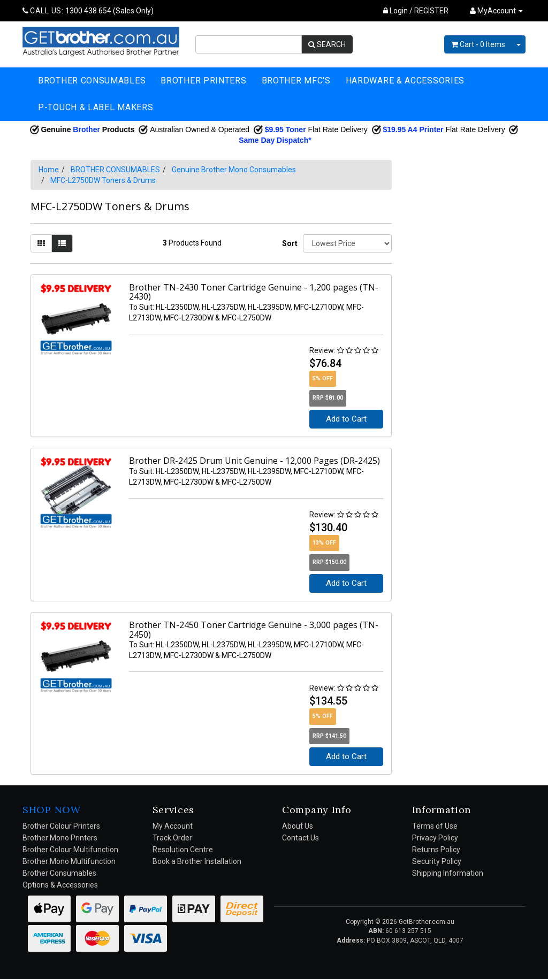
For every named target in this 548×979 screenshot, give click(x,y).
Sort (288, 243)
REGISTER (431, 10)
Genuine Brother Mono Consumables (234, 169)
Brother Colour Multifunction (70, 849)
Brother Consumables (59, 873)
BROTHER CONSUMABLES (92, 80)
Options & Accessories (60, 885)
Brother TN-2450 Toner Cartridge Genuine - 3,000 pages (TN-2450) (253, 629)
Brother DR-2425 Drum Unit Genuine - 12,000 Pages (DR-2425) (254, 460)
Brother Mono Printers (59, 837)
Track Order (172, 837)
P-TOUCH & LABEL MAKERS (95, 107)
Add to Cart (346, 419)
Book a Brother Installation (197, 861)
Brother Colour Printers (61, 826)
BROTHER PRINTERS (203, 80)
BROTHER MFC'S (296, 80)
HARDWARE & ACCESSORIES (405, 80)
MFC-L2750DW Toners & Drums (103, 180)
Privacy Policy (435, 837)
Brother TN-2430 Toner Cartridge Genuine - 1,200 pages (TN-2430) (253, 292)
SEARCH (327, 44)
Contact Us (300, 837)
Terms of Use (435, 826)
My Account (173, 826)
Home (49, 169)
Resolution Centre (183, 849)
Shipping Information (447, 873)
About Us (297, 826)
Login (395, 10)
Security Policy (436, 861)
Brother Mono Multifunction (69, 861)
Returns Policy (436, 849)
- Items (478, 44)
